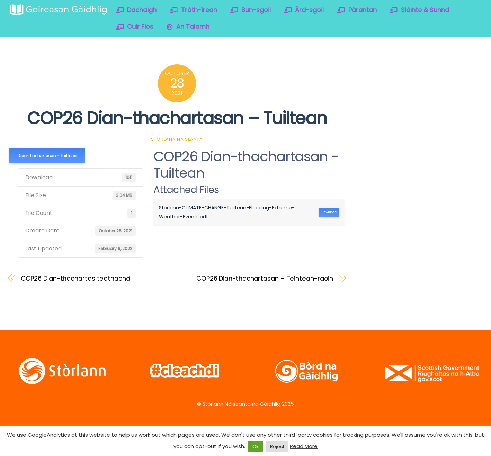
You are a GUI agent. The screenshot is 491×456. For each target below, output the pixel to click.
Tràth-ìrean (193, 10)
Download (329, 212)
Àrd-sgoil (304, 10)
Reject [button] (277, 446)
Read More (304, 446)
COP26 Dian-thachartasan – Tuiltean (177, 118)
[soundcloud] (444, 72)
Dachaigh (136, 10)
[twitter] (377, 72)
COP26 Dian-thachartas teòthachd (75, 278)
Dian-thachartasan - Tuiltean (47, 155)
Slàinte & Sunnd (419, 10)
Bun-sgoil (250, 10)
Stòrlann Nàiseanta (177, 139)
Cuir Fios (135, 26)
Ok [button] (255, 446)
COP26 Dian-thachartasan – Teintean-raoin (264, 278)
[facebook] (400, 72)
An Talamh (188, 26)
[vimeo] (422, 72)
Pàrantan (357, 10)
